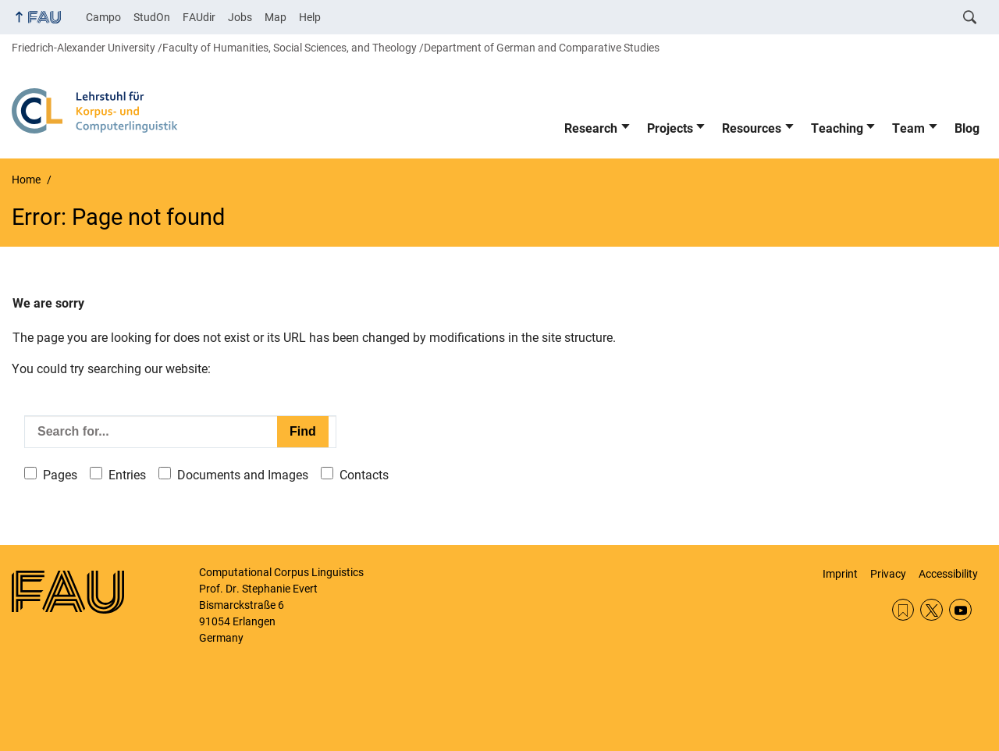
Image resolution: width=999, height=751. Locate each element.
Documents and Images (242, 475)
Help (310, 17)
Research (590, 128)
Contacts (364, 475)
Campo (103, 17)
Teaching (837, 128)
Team (908, 128)
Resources (751, 128)
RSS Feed (903, 610)
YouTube (960, 610)
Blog (967, 128)
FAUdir (199, 17)
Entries (127, 475)
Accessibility (948, 574)
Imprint (840, 574)
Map (275, 17)
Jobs (240, 17)
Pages (60, 475)
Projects (670, 128)
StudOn (151, 17)
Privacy (888, 574)
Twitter (931, 610)
